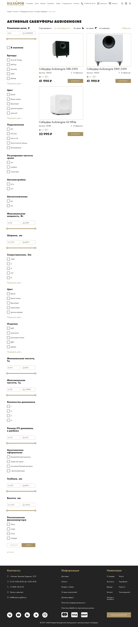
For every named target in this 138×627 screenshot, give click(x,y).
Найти (28, 545)
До (24, 33)
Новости (122, 587)
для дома (10, 552)
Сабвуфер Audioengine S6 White (57, 122)
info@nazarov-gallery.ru (17, 597)
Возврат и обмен (67, 587)
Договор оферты (67, 597)
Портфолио (50, 3)
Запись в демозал (15, 592)
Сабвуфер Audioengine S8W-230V (107, 69)
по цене (77, 28)
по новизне (104, 28)
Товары (58, 3)
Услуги (37, 3)
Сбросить (14, 545)
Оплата (64, 581)
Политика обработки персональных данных (77, 608)
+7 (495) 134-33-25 (15, 587)
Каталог (110, 592)
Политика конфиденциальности (73, 603)
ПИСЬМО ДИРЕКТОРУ (119, 615)
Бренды (109, 587)
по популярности (62, 28)
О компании (29, 3)
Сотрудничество (67, 3)
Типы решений (124, 592)
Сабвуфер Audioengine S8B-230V (58, 69)
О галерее (111, 576)
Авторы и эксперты (110, 598)
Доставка (65, 576)
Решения (42, 3)
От (9, 33)
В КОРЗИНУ (75, 81)
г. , (21, 576)
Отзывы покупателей (69, 592)
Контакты (76, 3)
